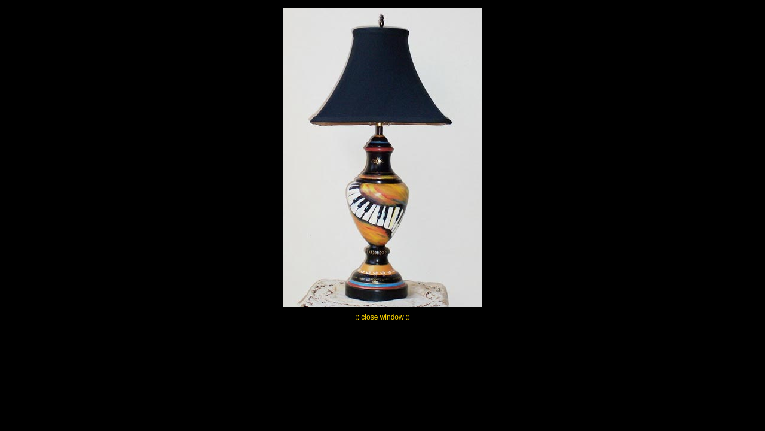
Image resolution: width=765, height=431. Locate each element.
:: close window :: (382, 317)
